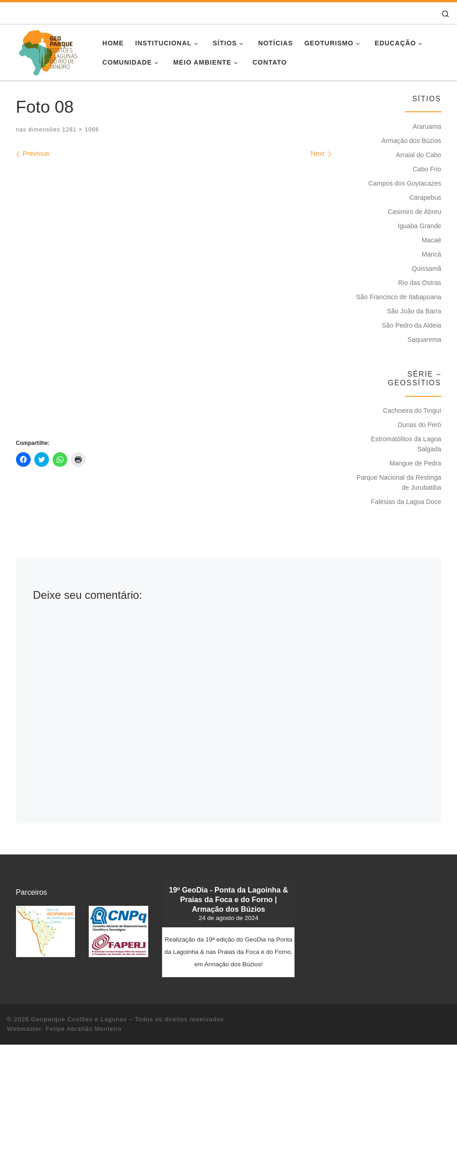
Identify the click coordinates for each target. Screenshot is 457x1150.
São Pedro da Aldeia (411, 325)
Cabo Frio (427, 169)
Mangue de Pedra (415, 463)
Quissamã (426, 268)
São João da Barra (414, 311)
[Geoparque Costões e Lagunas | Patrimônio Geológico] (48, 51)
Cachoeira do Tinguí (412, 410)
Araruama (427, 126)
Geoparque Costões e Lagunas (79, 1019)
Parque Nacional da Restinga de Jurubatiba (398, 482)
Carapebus (425, 197)
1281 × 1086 (79, 129)
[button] (45, 931)
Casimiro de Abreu (414, 211)
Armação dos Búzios (411, 140)
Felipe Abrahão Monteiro (84, 1028)
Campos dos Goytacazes (404, 183)
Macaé (431, 240)
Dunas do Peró (419, 424)
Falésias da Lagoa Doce (406, 501)
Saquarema (424, 339)
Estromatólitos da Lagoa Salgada (406, 444)
